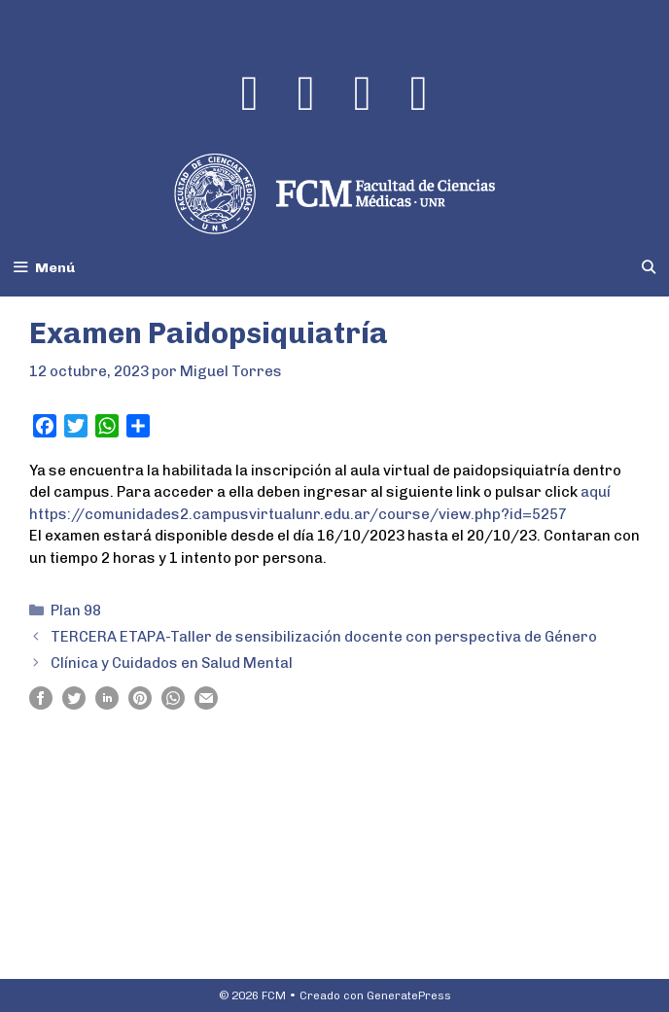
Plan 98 (76, 610)
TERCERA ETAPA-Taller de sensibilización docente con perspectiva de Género (324, 637)
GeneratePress (409, 995)
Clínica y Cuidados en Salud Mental (172, 663)
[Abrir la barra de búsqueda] (648, 268)
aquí (596, 492)
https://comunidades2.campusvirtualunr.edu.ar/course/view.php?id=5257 (298, 514)
